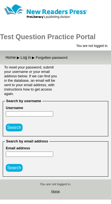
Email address (18, 148)
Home (55, 191)
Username (14, 108)
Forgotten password (51, 57)
